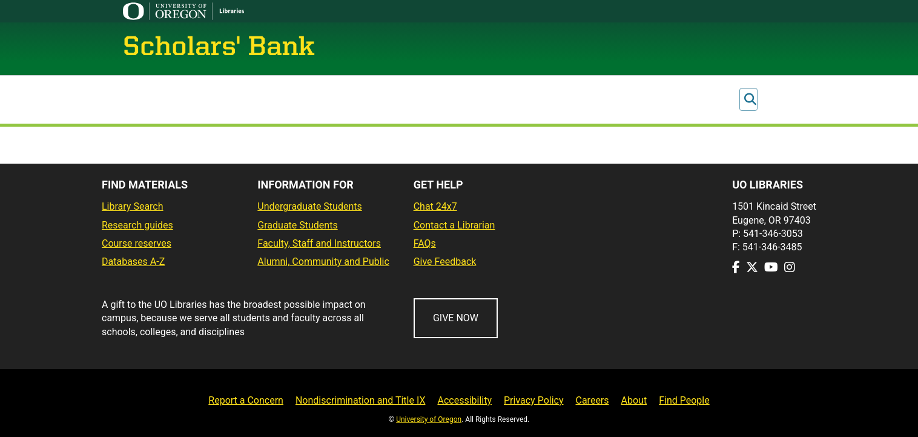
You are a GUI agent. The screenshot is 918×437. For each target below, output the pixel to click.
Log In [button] (772, 99)
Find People (684, 400)
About (634, 400)
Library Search (132, 206)
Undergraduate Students (309, 206)
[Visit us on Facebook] (736, 267)
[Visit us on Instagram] (789, 267)
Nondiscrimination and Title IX (361, 400)
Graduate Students (297, 225)
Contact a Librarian (454, 225)
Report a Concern (245, 400)
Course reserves (136, 243)
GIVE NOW (455, 318)
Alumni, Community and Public (323, 261)
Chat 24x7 (435, 206)
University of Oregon (428, 419)
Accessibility (464, 400)
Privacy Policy (534, 400)
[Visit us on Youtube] (771, 267)
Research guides (137, 225)
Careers (592, 400)
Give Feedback (445, 261)
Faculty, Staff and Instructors (319, 243)
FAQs (425, 243)
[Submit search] (750, 100)
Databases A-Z (133, 261)
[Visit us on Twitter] (752, 267)
